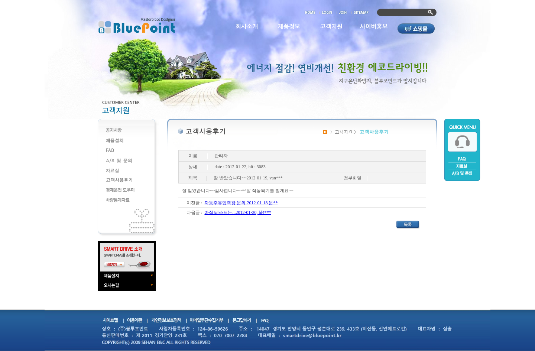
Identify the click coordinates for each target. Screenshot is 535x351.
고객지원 (331, 26)
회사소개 (247, 26)
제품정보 (289, 26)
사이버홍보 (374, 26)
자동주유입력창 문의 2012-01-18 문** (241, 202)
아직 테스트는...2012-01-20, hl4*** (237, 212)
